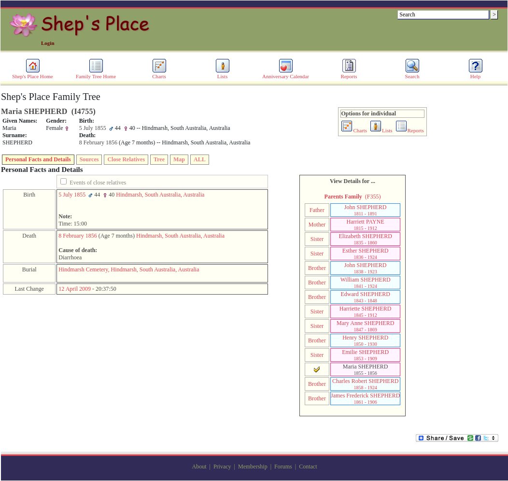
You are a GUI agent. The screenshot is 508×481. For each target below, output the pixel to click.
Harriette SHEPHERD (365, 311)
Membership (253, 466)
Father (317, 210)
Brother (317, 268)
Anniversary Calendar (285, 74)
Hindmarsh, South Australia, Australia (160, 194)
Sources (89, 159)
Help (475, 74)
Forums (283, 466)
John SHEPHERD (365, 210)
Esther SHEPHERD (365, 253)
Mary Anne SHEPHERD (365, 326)
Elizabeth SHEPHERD (365, 239)
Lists (222, 74)
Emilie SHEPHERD (365, 355)
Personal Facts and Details (38, 159)
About (199, 466)
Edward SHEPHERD (365, 297)
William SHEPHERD (365, 282)
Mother (317, 224)
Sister (317, 239)
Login (48, 43)
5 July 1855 (71, 194)
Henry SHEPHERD (365, 340)
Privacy (222, 466)
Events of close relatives (98, 182)
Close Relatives (126, 159)
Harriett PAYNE (365, 224)
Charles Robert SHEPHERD (365, 384)
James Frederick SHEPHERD (365, 398)
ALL (200, 159)
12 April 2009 (74, 288)
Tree (159, 159)
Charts (159, 74)
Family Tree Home (96, 74)
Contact (308, 466)
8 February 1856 (77, 235)
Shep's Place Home (32, 74)
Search (412, 74)
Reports (348, 74)
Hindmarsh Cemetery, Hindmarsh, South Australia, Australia (128, 269)
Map (179, 159)
